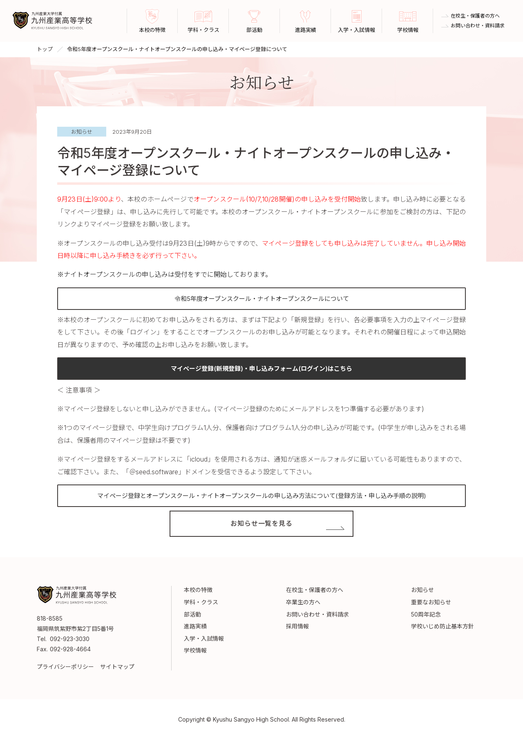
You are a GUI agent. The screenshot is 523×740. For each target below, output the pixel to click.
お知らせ (422, 589)
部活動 (192, 614)
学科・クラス (201, 602)
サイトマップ (117, 666)
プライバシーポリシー (65, 666)
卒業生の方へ (303, 602)
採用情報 (297, 626)
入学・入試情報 (204, 638)
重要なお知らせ (431, 602)
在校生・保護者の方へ (475, 16)
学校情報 (195, 650)
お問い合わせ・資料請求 (478, 26)
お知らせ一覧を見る (261, 524)
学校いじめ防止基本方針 (442, 626)
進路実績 (195, 626)
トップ (45, 49)
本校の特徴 (198, 589)
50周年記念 (426, 614)
